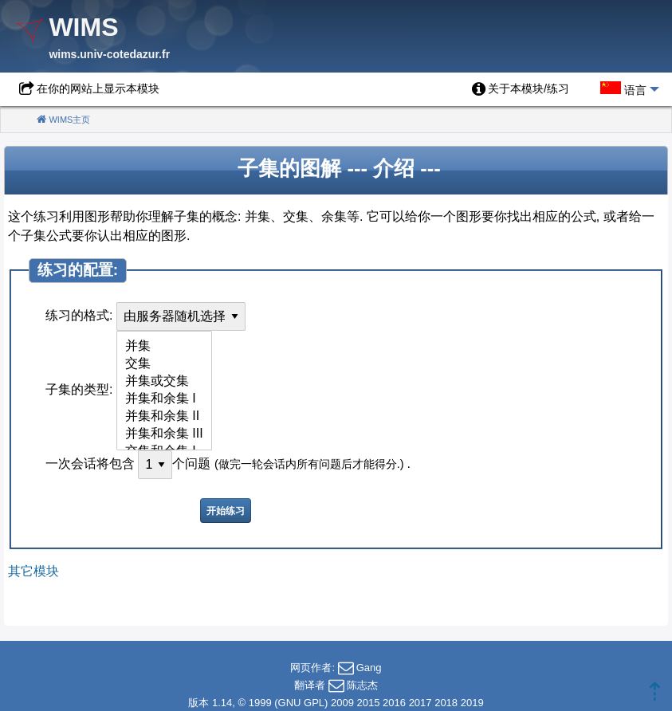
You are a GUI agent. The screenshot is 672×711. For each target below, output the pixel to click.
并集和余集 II (164, 417)
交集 (164, 364)
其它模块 (33, 571)
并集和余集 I (164, 399)
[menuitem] (520, 89)
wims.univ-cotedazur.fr (109, 54)
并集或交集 (164, 382)
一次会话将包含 (90, 463)
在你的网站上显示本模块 (98, 88)
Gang (369, 668)
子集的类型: (78, 389)
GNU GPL (301, 703)
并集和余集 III (164, 434)
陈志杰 (362, 685)
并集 (164, 347)
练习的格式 (77, 315)
